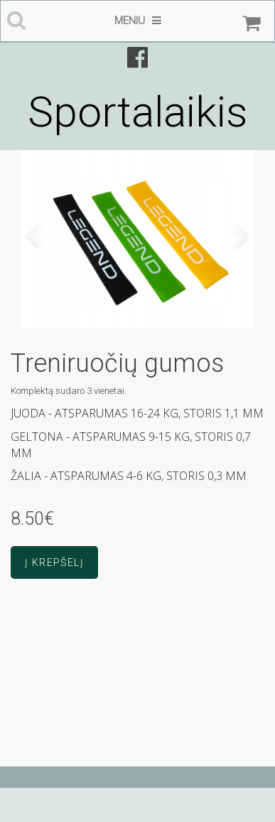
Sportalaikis (137, 112)
